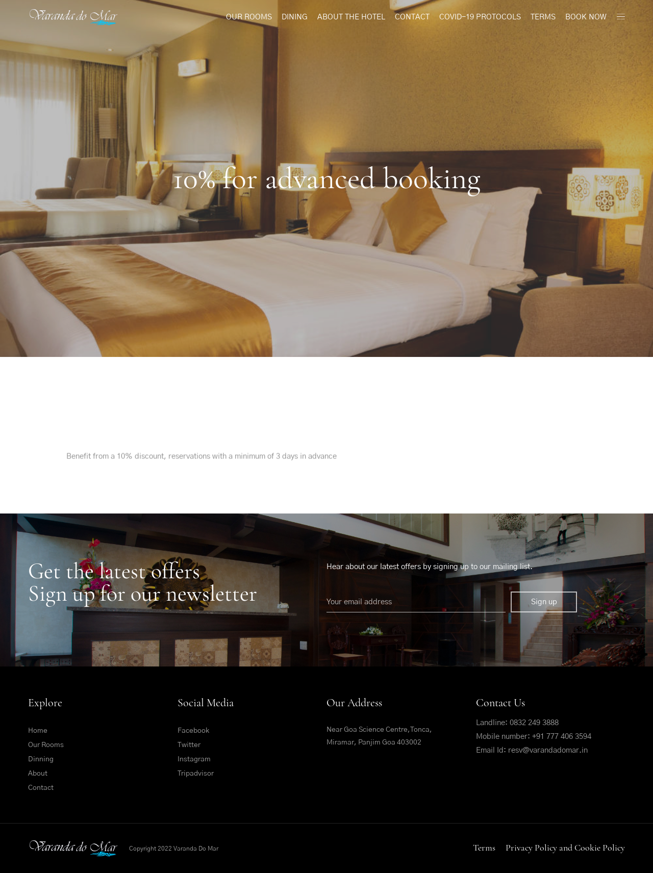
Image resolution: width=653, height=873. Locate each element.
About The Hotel (351, 17)
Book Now (586, 17)
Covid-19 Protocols (480, 17)
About (37, 773)
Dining (295, 17)
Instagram (194, 759)
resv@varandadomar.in (548, 750)
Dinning (41, 759)
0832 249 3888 (534, 723)
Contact (412, 17)
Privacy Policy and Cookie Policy (565, 847)
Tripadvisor (196, 773)
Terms (543, 17)
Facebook (193, 730)
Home (37, 730)
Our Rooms (249, 17)
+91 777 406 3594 (561, 736)
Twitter (189, 745)
